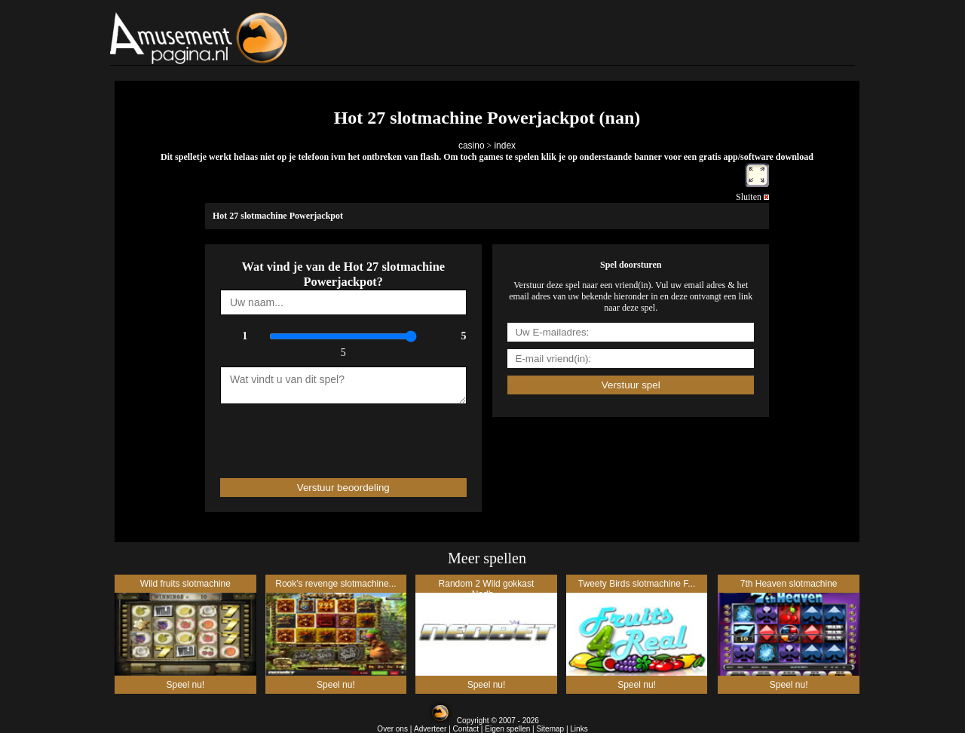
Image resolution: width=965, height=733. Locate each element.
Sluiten (752, 197)
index (505, 145)
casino (471, 145)
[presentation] (308, 434)
